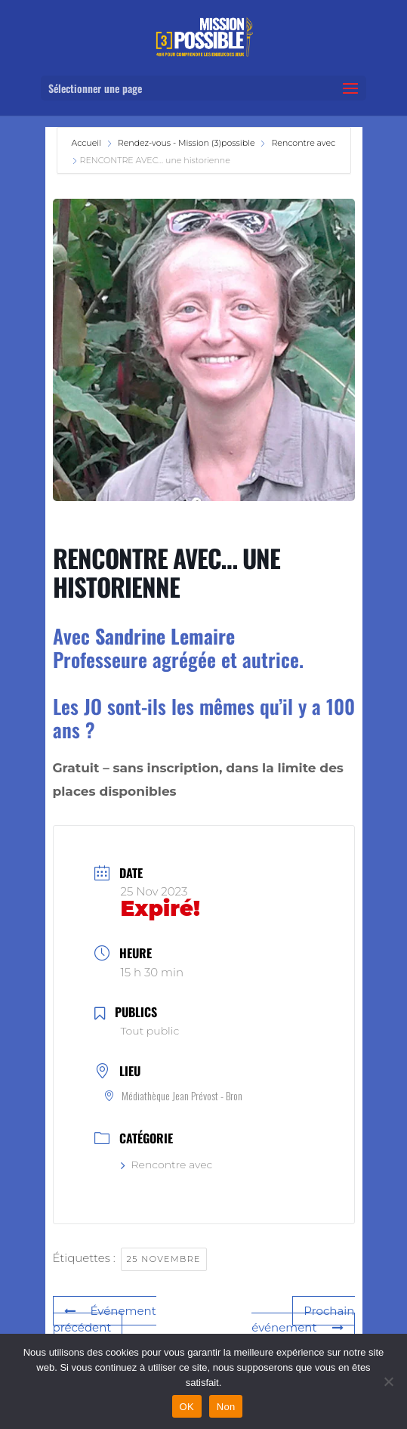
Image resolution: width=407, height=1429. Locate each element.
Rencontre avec (303, 143)
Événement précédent (104, 1319)
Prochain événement (302, 1319)
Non (226, 1406)
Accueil (87, 143)
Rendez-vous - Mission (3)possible (186, 143)
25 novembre (164, 1259)
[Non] (388, 1381)
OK (187, 1406)
